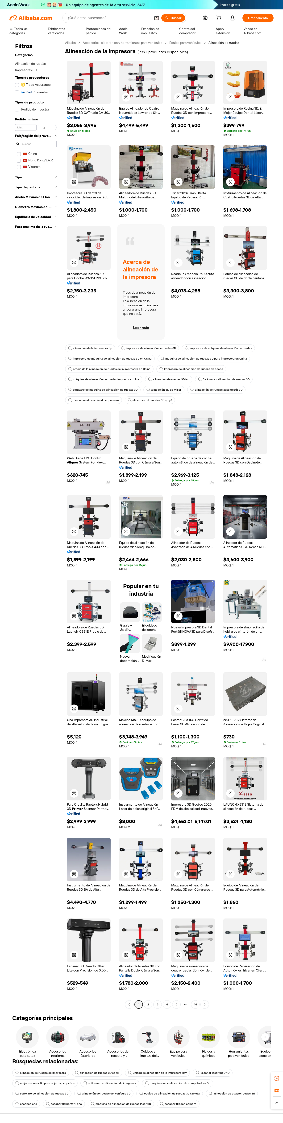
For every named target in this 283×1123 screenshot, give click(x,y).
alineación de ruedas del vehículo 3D (103, 1093)
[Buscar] (173, 18)
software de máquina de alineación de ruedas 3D (102, 390)
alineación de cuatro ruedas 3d (232, 1093)
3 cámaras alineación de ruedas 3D (224, 379)
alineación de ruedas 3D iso (168, 379)
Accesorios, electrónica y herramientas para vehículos (122, 43)
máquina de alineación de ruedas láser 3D (121, 1104)
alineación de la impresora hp (90, 348)
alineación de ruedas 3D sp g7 (150, 400)
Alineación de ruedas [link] (223, 43)
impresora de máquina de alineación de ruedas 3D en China (110, 359)
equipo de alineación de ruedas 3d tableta (169, 1093)
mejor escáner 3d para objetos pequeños (45, 1083)
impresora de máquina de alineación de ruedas (218, 348)
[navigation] (35, 524)
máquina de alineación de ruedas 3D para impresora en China (204, 359)
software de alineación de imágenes (109, 1083)
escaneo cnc (26, 1104)
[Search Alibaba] (108, 17)
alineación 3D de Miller (163, 390)
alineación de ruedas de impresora (93, 400)
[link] (277, 1078)
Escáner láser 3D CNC (212, 1073)
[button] (156, 18)
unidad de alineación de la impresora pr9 (157, 1073)
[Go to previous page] (129, 1004)
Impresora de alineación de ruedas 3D (148, 348)
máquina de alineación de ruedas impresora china (103, 379)
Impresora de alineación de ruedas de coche (191, 369)
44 (195, 1004)
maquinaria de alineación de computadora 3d (177, 1083)
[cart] (219, 18)
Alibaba (70, 43)
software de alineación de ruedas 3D (41, 1093)
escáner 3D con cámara (178, 1104)
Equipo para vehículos (185, 43)
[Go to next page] (204, 1004)
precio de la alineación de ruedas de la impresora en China (109, 369)
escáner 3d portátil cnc (64, 1104)
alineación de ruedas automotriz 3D (216, 390)
